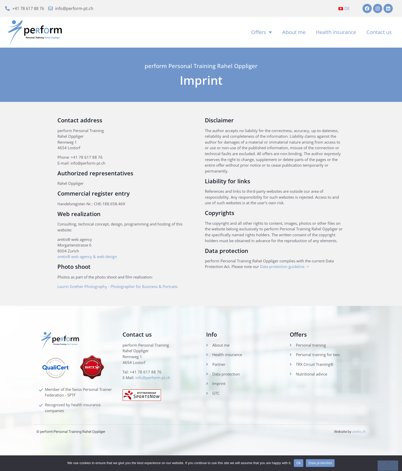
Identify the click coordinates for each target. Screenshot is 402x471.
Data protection (320, 463)
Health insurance (336, 33)
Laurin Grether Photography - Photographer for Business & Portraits (123, 294)
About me (294, 33)
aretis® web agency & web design (89, 264)
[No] (388, 466)
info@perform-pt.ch (155, 388)
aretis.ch (359, 441)
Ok (298, 463)
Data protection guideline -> (303, 287)
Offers (261, 33)
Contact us (379, 33)
